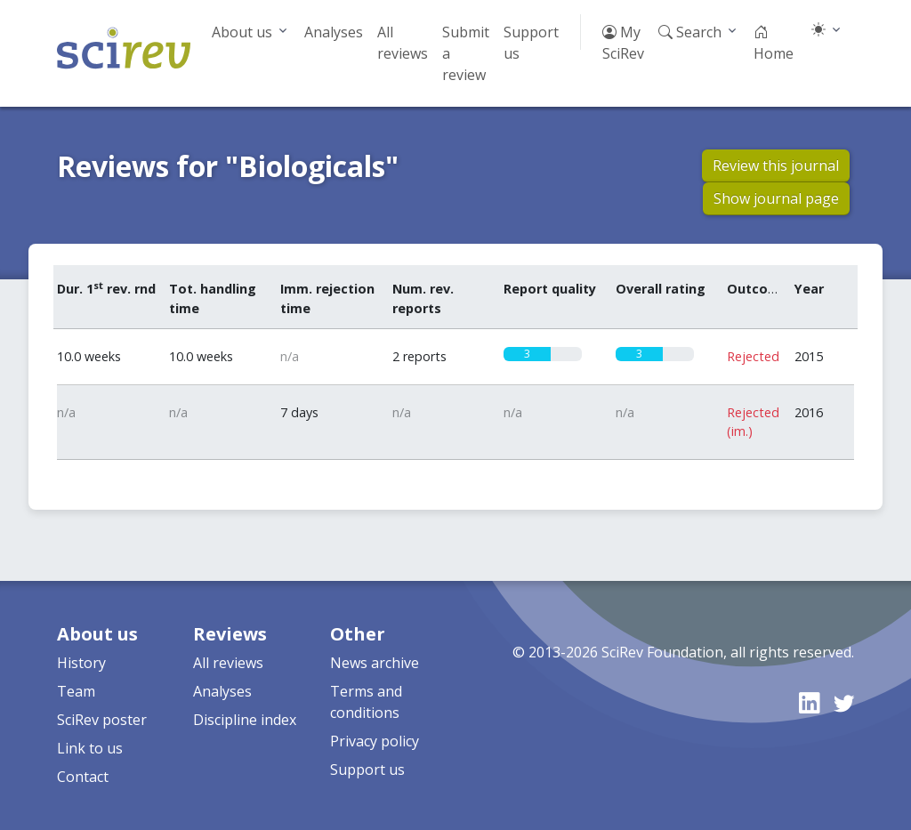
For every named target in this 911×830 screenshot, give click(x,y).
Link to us (90, 748)
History (81, 663)
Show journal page (776, 198)
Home (774, 42)
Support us (531, 42)
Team (76, 691)
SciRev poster (102, 719)
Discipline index (244, 719)
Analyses (333, 32)
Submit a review (465, 53)
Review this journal (776, 165)
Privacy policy (374, 741)
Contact (83, 776)
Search (690, 32)
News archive (374, 663)
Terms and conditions (366, 701)
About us (242, 32)
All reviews (402, 42)
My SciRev (623, 42)
